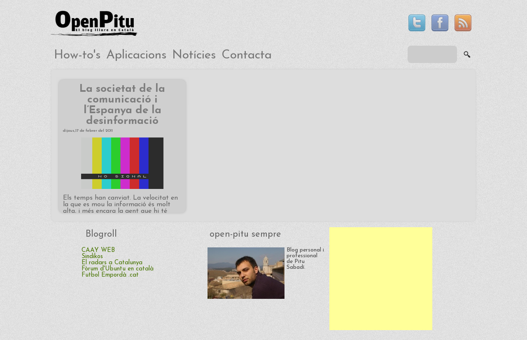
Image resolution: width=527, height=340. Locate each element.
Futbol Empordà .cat (110, 275)
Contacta (247, 55)
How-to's (77, 55)
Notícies (194, 55)
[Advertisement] (380, 278)
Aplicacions (136, 55)
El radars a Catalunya (112, 263)
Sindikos (92, 257)
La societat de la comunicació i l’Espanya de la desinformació (122, 105)
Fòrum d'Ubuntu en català (118, 269)
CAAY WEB (98, 250)
